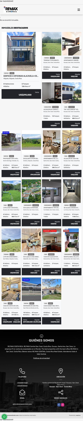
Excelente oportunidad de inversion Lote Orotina (31, 158)
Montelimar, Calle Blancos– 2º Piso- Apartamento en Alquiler (72, 257)
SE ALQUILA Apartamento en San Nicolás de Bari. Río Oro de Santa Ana (31, 207)
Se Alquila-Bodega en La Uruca (72, 207)
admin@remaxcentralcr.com (22, 404)
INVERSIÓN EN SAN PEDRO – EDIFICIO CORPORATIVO (31, 306)
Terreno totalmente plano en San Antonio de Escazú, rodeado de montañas (52, 60)
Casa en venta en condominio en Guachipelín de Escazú (11, 306)
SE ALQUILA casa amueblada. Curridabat (31, 257)
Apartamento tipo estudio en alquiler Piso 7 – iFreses (52, 207)
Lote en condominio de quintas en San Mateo (11, 257)
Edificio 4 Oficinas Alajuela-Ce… (21, 76)
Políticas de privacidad (41, 358)
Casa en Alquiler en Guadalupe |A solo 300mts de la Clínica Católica (52, 257)
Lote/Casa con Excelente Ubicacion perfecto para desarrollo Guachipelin (11, 207)
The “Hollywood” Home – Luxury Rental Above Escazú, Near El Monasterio (72, 109)
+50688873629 (22, 383)
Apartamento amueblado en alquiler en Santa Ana (72, 60)
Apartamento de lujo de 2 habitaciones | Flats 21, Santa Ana (52, 158)
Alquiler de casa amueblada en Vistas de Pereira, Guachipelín (72, 158)
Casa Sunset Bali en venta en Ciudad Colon (52, 306)
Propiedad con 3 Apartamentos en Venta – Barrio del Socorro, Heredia (11, 158)
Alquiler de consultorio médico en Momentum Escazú (52, 109)
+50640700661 (22, 386)
